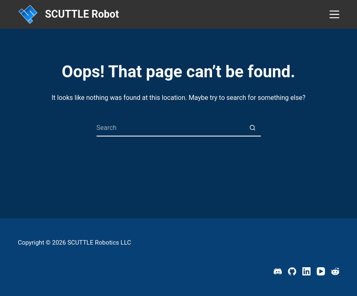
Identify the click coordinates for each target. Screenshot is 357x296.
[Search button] (252, 128)
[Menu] (334, 14)
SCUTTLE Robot (82, 14)
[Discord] (278, 271)
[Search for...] (170, 128)
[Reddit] (335, 271)
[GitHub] (292, 271)
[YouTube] (321, 271)
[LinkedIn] (306, 271)
